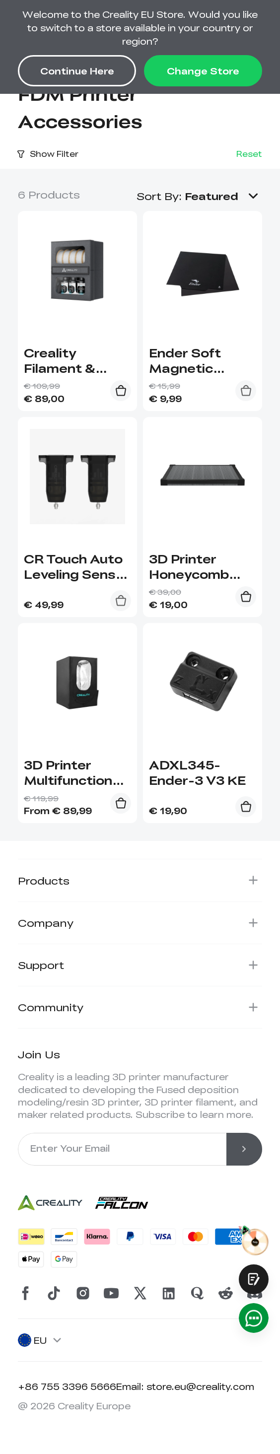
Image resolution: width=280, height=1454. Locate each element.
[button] (223, 196)
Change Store (203, 71)
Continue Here (77, 71)
